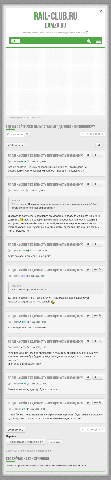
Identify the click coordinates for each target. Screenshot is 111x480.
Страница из (95, 134)
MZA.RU (55, 25)
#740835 (13, 250)
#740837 (13, 276)
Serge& (21, 409)
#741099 (13, 409)
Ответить (15, 145)
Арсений (22, 250)
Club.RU (55, 16)
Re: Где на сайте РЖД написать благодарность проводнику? (45, 156)
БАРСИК (22, 161)
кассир (21, 190)
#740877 (13, 347)
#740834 (13, 190)
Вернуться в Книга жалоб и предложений (28, 450)
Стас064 (22, 347)
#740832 (13, 161)
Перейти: (11, 436)
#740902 (13, 383)
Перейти (55, 442)
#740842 (13, 322)
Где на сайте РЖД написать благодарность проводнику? (50, 126)
